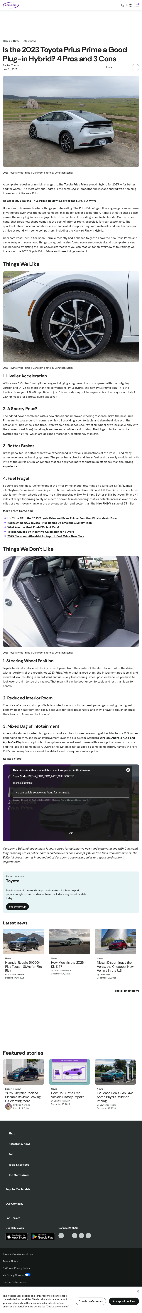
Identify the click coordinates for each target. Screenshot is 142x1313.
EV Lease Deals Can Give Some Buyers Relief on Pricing (115, 1097)
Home (6, 41)
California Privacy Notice (16, 1268)
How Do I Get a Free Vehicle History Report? (68, 1095)
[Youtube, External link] (74, 1235)
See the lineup (17, 906)
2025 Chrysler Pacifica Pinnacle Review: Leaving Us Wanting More (22, 1097)
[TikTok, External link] (61, 1235)
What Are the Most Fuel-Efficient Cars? (33, 527)
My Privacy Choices (17, 1275)
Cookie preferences (91, 1301)
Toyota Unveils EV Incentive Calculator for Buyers (40, 531)
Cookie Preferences (14, 1282)
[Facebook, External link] (68, 1235)
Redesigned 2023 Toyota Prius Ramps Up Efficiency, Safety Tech (49, 523)
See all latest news (127, 990)
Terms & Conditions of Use (18, 1254)
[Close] (138, 1291)
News (16, 41)
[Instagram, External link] (81, 1235)
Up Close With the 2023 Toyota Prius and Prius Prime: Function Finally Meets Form (62, 518)
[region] (71, 1299)
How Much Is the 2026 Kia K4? (67, 965)
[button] (117, 66)
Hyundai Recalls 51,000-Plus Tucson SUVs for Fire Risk (23, 967)
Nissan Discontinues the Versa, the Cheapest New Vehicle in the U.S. (115, 967)
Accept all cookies (124, 1301)
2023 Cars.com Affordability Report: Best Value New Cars (45, 536)
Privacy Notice (10, 1261)
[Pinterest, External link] (88, 1235)
